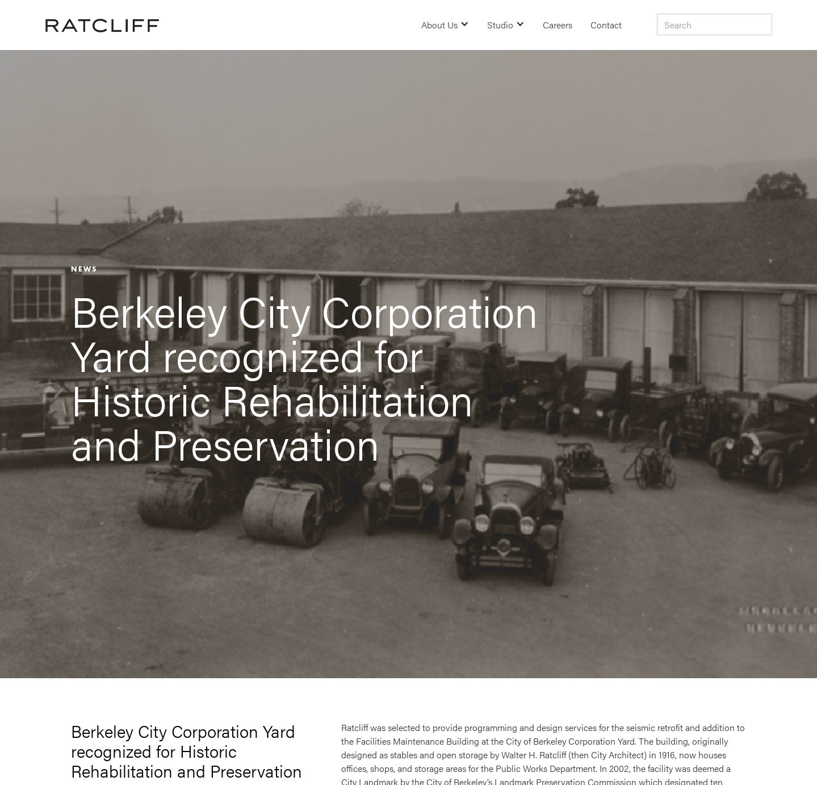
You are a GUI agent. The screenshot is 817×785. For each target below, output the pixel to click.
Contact (606, 24)
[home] (102, 25)
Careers (557, 24)
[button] (445, 25)
